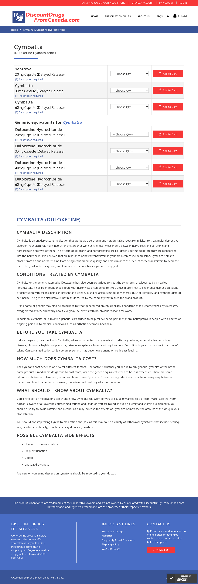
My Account (166, 3)
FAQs (159, 16)
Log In (183, 3)
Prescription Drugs (118, 16)
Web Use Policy (110, 548)
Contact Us (161, 549)
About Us (144, 16)
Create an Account (142, 3)
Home (14, 29)
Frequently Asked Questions (118, 540)
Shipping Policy (110, 544)
